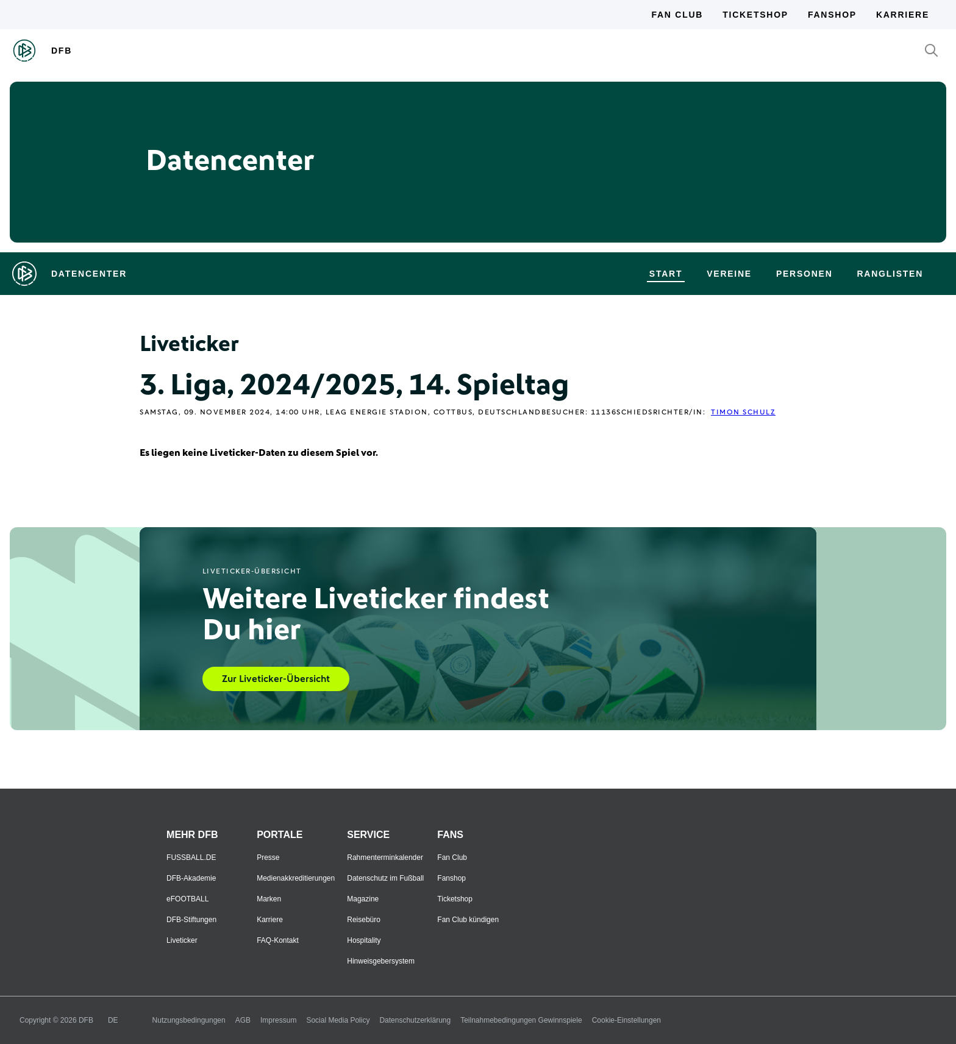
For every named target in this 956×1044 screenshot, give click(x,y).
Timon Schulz (743, 412)
